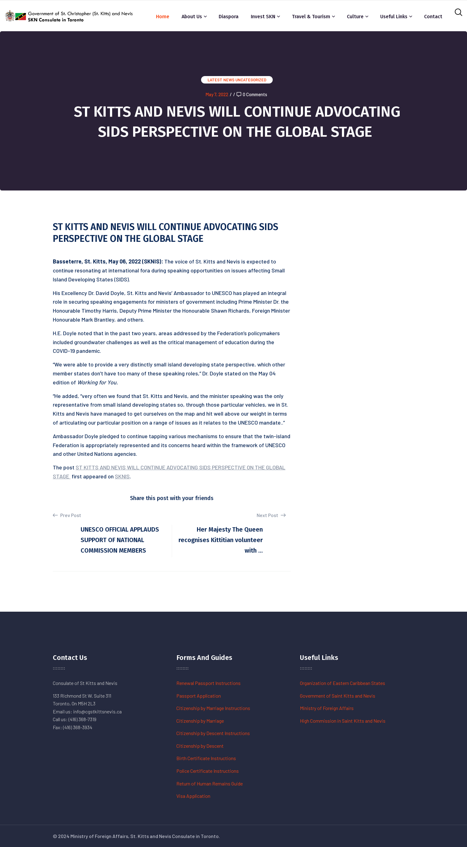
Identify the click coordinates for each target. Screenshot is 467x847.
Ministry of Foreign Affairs (327, 708)
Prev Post (67, 515)
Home (162, 16)
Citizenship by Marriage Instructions (213, 708)
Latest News (221, 79)
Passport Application (198, 696)
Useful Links (393, 16)
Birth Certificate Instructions (206, 758)
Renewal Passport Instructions (208, 683)
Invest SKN (263, 16)
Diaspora (228, 16)
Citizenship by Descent (200, 746)
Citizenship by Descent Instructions (213, 733)
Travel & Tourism (311, 16)
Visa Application (193, 796)
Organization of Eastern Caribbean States (342, 683)
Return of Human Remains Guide (209, 783)
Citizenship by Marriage (200, 721)
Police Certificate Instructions (207, 771)
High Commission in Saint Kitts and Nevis (342, 721)
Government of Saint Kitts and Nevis (337, 696)
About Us (192, 16)
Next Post (271, 515)
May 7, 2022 (216, 94)
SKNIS (122, 476)
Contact (433, 16)
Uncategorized (250, 79)
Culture (355, 16)
